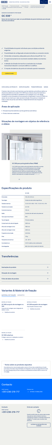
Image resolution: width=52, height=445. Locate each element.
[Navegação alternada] (50, 2)
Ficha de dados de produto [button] (25, 278)
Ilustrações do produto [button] (25, 267)
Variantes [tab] (21, 295)
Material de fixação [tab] (9, 295)
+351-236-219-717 (10, 391)
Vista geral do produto (9, 87)
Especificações (24, 87)
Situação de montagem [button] (25, 273)
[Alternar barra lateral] (46, 2)
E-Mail (7, 371)
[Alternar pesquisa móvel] (42, 2)
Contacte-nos (9, 73)
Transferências (36, 87)
